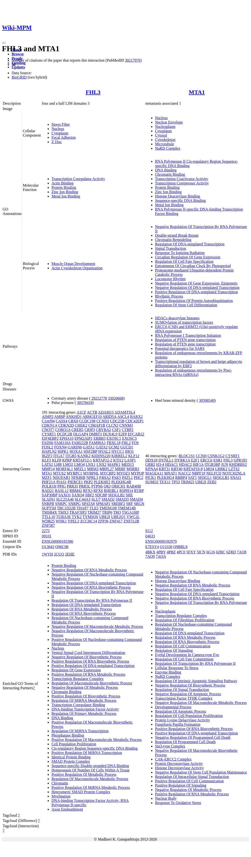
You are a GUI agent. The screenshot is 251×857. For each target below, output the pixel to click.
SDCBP (101, 495)
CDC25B (117, 421)
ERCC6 (206, 460)
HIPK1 (63, 451)
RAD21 (48, 491)
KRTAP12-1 (82, 460)
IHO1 (129, 451)
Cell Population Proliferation (74, 744)
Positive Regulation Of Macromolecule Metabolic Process (97, 740)
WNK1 (61, 521)
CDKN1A (49, 425)
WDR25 (48, 521)
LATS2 (47, 464)
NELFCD (213, 473)
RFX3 (87, 491)
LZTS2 (233, 469)
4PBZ (171, 552)
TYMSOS (90, 517)
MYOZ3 (123, 473)
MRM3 (92, 469)
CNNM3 (126, 425)
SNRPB (48, 504)
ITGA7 (58, 456)
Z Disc (57, 142)
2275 (46, 531)
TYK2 (77, 517)
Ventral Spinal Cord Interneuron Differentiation (88, 653)
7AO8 (241, 552)
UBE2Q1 (118, 517)
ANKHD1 (74, 417)
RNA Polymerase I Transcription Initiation (188, 335)
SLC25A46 (65, 499)
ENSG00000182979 (161, 541)
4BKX (150, 552)
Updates (18, 67)
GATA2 (102, 447)
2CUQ (59, 554)
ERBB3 (100, 438)
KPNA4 (151, 469)
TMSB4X (49, 512)
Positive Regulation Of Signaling (180, 785)
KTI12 (118, 460)
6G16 (210, 552)
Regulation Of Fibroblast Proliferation (184, 620)
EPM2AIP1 (83, 438)
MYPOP (137, 473)
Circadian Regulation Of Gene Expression (187, 257)
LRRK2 (221, 469)
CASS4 (61, 421)
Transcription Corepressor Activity (182, 183)
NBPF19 (198, 473)
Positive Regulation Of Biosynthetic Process (86, 696)
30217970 (132, 60)
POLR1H (49, 486)
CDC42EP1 (135, 421)
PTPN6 (97, 486)
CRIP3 (89, 430)
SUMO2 (151, 482)
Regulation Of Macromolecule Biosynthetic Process (92, 683)
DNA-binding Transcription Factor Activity (85, 709)
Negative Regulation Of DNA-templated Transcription (197, 288)
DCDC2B (64, 434)
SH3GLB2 (116, 495)
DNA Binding (166, 170)
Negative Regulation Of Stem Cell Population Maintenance (201, 772)
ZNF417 (115, 521)
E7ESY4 (152, 547)
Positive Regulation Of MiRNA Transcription (87, 753)
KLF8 (56, 460)
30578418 (84, 403)
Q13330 (166, 547)
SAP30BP (49, 495)
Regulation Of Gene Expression (76, 670)
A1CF (81, 412)
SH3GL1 (205, 478)
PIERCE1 (75, 482)
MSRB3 (132, 469)
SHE (129, 495)
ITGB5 (71, 456)
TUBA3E (63, 517)
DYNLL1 (166, 460)
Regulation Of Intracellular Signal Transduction (192, 777)
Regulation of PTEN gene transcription (185, 340)
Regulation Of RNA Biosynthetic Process (84, 613)
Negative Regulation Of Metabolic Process (85, 687)
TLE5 (93, 508)
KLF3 (46, 460)
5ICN (201, 552)
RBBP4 (181, 478)
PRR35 (72, 486)
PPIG (61, 486)
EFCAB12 (136, 434)
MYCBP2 (108, 473)
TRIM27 (94, 512)
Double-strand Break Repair (177, 235)
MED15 (127, 464)
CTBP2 (127, 430)
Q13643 (48, 547)
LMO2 (68, 464)
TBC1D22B (66, 508)
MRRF (120, 469)
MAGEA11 (154, 473)
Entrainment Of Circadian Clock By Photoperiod (193, 266)
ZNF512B (131, 521)
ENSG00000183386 (57, 541)
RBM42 (76, 491)
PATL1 (127, 478)
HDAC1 (171, 464)
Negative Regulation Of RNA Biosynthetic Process (91, 587)
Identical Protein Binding (71, 757)
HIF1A (198, 464)
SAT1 (192, 478)
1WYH (47, 554)
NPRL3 (92, 478)
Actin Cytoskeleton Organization (77, 268)
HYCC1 (117, 451)
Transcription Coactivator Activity (181, 179)
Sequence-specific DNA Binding (180, 200)
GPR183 (240, 460)
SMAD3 (122, 499)
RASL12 (62, 491)
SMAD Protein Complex (71, 761)
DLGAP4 (80, 434)
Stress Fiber (61, 124)
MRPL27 (106, 469)
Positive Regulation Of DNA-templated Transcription (196, 292)
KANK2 (83, 456)
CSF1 (116, 430)
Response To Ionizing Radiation (180, 253)
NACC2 (184, 473)
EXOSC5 (129, 438)
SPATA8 (88, 504)
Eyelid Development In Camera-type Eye (187, 655)
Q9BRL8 (180, 547)
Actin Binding (63, 183)
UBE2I (104, 517)
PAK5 (116, 478)
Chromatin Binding (170, 174)
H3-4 (160, 464)
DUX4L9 (110, 434)
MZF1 (47, 478)
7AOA (161, 556)
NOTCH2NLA (233, 473)
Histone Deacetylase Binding (177, 196)
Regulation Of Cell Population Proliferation (189, 716)
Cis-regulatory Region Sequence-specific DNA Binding (95, 748)
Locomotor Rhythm (170, 279)
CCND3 (102, 421)
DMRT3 (95, 434)
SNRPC (61, 504)
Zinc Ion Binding (65, 192)
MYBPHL (91, 473)
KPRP (67, 460)
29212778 (99, 398)
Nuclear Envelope (169, 122)
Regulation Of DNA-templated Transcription (190, 244)
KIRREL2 (119, 456)
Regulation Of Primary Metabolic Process (84, 713)
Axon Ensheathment (67, 809)
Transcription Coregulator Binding (78, 705)
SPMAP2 (103, 504)
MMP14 (48, 469)
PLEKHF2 (102, 482)
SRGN (139, 504)
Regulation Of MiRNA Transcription (80, 731)
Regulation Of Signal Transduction (182, 690)
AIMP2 (47, 417)
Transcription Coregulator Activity (78, 179)
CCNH (201, 456)
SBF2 (89, 495)
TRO (117, 512)
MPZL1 (80, 469)
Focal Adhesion (64, 137)
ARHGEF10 (92, 417)
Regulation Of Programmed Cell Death (185, 742)
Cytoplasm (60, 133)
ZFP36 (103, 521)
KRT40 (177, 469)
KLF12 (133, 456)
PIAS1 (61, 482)
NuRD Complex (167, 148)
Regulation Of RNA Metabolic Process (82, 609)
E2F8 (122, 434)
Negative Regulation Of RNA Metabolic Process (89, 570)
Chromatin (60, 783)
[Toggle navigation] (4, 43)
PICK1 (150, 478)
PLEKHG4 (165, 478)
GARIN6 (75, 447)
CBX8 (73, 421)
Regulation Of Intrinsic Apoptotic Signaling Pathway (196, 681)
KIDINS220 (100, 456)
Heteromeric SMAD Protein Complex (81, 792)
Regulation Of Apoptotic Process (180, 711)
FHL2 (126, 443)
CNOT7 (48, 430)
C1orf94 (48, 421)
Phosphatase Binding (68, 735)
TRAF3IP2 (78, 512)
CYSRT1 (49, 434)
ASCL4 (123, 417)
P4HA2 (105, 478)
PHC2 (138, 478)
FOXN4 (60, 447)
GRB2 (150, 464)
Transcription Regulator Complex (77, 679)
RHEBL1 (111, 491)
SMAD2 (108, 499)
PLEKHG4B (121, 482)
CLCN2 (112, 425)
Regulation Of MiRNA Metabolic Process (84, 700)
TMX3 (63, 512)
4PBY (161, 552)
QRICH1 (118, 486)
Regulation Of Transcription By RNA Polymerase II (92, 600)
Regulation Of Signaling (174, 650)
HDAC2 (185, 464)
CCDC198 (87, 421)
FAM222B (80, 443)
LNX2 (101, 464)
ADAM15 (106, 412)
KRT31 (164, 469)
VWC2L (133, 517)
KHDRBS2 (238, 464)
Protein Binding (64, 187)
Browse (18, 54)
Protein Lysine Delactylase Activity (182, 720)
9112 (149, 531)
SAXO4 (78, 495)
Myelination (61, 796)
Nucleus (58, 129)
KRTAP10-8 (193, 469)
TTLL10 (48, 517)
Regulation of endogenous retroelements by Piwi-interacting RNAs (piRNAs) (193, 372)
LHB (58, 464)
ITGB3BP (212, 464)
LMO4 (79, 464)
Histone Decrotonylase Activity (179, 768)
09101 (47, 536)
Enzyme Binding (168, 672)
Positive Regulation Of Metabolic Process (84, 774)
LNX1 (91, 464)
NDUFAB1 (61, 478)
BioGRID (19, 77)
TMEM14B (127, 508)
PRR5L (84, 486)
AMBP (59, 417)
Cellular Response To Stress (176, 668)
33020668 (115, 398)
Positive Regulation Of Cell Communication (189, 781)
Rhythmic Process (169, 296)
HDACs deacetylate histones (177, 318)
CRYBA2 (103, 430)
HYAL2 (104, 451)
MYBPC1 (74, 473)
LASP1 (130, 460)
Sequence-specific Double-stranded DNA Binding (90, 766)
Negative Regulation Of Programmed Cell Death (192, 737)
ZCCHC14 (88, 521)
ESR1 (217, 460)
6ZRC (220, 552)
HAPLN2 (49, 451)
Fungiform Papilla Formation (177, 724)
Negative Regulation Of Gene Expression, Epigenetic (196, 283)
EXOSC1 (114, 438)
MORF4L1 (64, 469)
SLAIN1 (48, 499)
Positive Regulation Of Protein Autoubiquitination (194, 301)
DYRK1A (182, 460)
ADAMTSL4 (124, 412)
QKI (107, 486)
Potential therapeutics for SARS (180, 348)
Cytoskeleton (165, 140)
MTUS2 (59, 473)
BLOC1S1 (186, 456)
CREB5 (78, 430)
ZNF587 (48, 525)
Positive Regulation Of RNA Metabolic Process (88, 674)
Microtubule (164, 144)
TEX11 (165, 482)
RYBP (139, 491)
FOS (135, 443)
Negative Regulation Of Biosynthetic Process (87, 657)
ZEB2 (211, 482)
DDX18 (151, 460)
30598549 (206, 400)
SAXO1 (64, 495)
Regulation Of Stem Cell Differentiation (186, 305)
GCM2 (114, 447)
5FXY (191, 552)
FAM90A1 (97, 443)
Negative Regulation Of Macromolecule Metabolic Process (97, 626)
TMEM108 (108, 508)
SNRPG (74, 504)
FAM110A (62, 443)
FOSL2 (47, 447)
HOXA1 (76, 451)
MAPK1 (113, 464)
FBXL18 (113, 443)
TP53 (175, 482)
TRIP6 (107, 512)
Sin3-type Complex (170, 746)
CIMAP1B (96, 425)
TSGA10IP (130, 512)
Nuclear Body (166, 798)
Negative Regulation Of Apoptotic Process (188, 694)
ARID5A (110, 417)
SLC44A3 (82, 499)
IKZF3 (47, 456)
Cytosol (161, 135)
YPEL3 (73, 521)
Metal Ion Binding (66, 196)
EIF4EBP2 (50, 438)
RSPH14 (126, 491)
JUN (224, 464)
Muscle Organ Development (73, 264)
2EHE (69, 554)
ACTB (92, 412)
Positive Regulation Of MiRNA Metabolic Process (91, 787)
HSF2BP (90, 451)
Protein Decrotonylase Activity (179, 764)
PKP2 (88, 482)
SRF (129, 504)
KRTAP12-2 (102, 460)
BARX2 (136, 417)
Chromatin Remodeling (173, 240)
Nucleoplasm (165, 127)
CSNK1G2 (215, 456)
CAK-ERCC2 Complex (173, 759)
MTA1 (197, 92)
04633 (150, 536)
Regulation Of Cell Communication (182, 646)
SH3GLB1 (221, 478)
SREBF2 (118, 504)
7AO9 (150, 556)
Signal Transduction (170, 248)
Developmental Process (173, 707)
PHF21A (48, 482)
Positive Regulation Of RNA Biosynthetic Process (90, 661)
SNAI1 (235, 478)
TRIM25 (187, 482)
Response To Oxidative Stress (178, 803)
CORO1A (62, 430)
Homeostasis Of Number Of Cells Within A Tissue (91, 770)
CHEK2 (81, 425)
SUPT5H (49, 508)
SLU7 (96, 499)
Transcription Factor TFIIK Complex (184, 698)
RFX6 (98, 491)
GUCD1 (126, 447)
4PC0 (181, 552)
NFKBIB (78, 478)
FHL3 (93, 92)
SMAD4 (136, 499)
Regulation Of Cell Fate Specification (184, 261)
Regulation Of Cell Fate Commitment (184, 659)
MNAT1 (170, 473)
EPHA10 (66, 438)
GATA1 (89, 447)
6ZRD (231, 552)
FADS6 (47, 443)
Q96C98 (61, 547)
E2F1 (195, 460)
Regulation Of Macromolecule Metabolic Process (90, 779)
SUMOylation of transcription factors (184, 322)
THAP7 (82, 508)
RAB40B (133, 486)
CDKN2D (66, 425)
